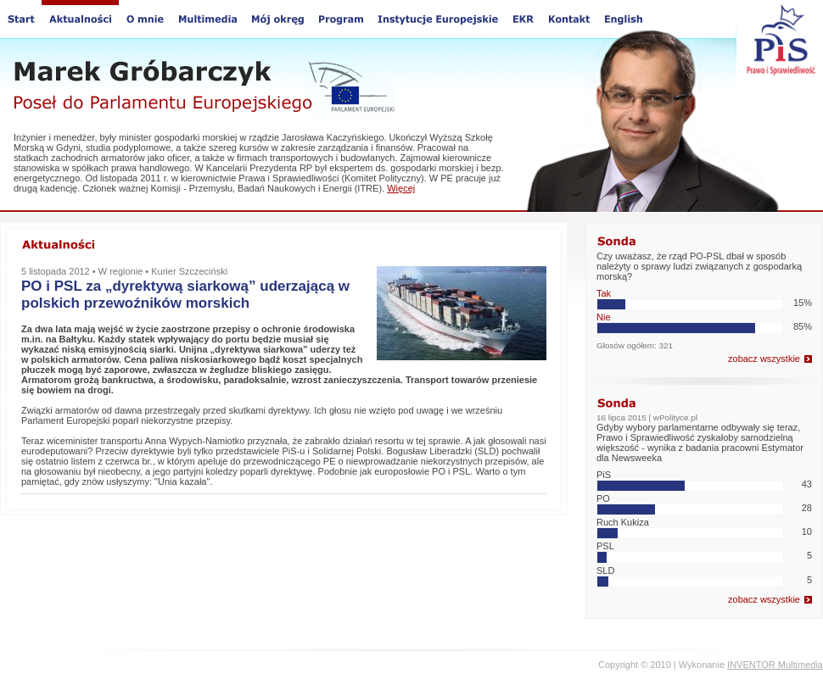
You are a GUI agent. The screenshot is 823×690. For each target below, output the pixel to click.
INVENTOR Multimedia (775, 664)
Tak (603, 293)
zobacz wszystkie (764, 358)
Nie (603, 317)
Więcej (401, 188)
